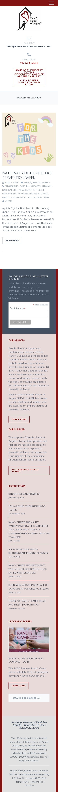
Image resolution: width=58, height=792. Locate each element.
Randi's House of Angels (22, 197)
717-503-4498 (29, 63)
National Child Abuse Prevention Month (23, 190)
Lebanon (47, 186)
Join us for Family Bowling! (24, 494)
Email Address (18, 308)
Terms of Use (22, 781)
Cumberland (11, 186)
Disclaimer (30, 785)
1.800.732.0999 (18, 756)
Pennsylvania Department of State (27, 749)
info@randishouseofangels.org (29, 46)
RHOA (39, 197)
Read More (12, 240)
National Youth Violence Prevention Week (27, 175)
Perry (5, 197)
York (46, 197)
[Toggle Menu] (51, 3)
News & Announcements (37, 182)
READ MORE (18, 685)
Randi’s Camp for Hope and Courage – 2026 (26, 660)
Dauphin (24, 186)
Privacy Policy (37, 781)
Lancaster (35, 186)
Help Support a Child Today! (25, 470)
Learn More (19, 419)
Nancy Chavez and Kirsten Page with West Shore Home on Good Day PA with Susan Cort (28, 569)
